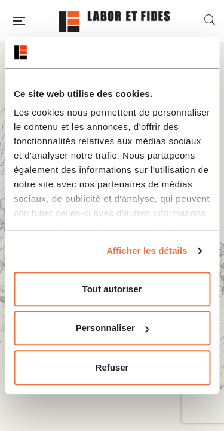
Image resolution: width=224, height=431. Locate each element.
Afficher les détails (146, 250)
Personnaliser (112, 328)
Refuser (112, 367)
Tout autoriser (112, 289)
